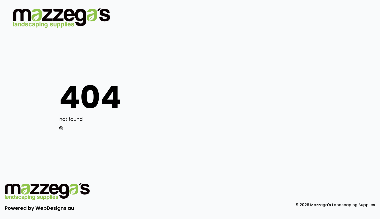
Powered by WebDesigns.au (39, 208)
